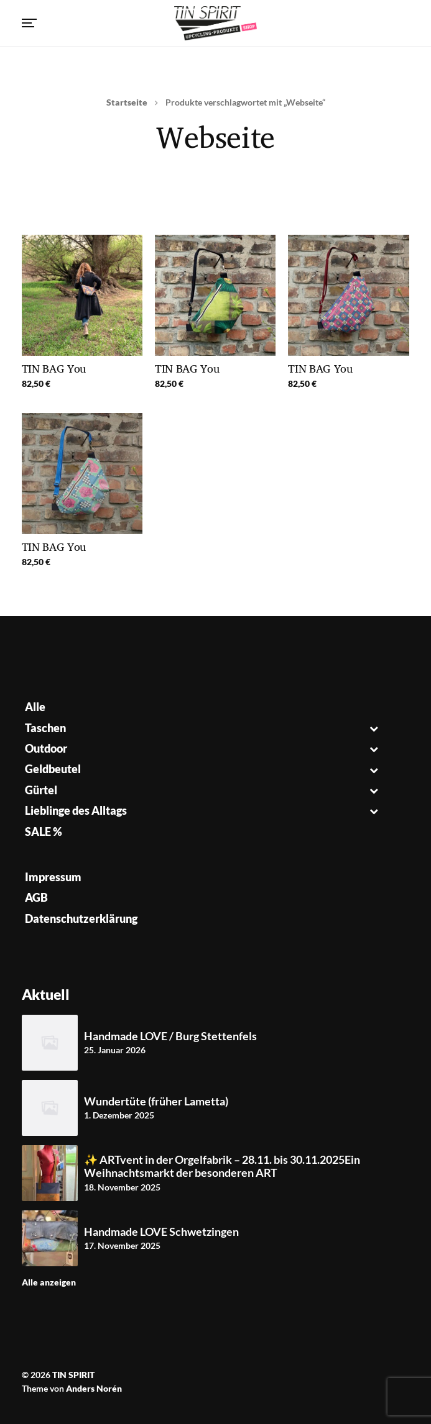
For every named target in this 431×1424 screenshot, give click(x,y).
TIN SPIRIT (73, 1374)
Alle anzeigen (49, 1282)
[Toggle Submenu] (373, 728)
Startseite (126, 102)
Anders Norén (94, 1388)
